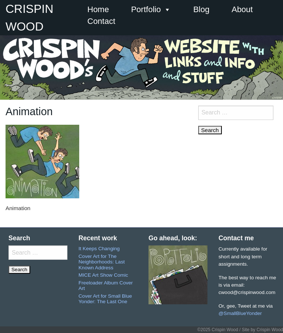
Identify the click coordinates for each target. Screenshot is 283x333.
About (242, 9)
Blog (201, 9)
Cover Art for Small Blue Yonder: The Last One (105, 299)
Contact (101, 21)
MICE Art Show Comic (103, 275)
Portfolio (151, 9)
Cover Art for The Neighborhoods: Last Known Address (101, 262)
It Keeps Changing (99, 248)
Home (98, 9)
